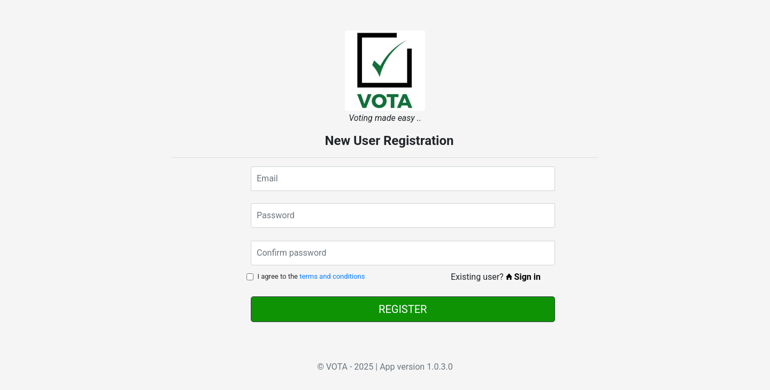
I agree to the (311, 276)
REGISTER (403, 309)
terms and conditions (332, 276)
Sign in (523, 277)
